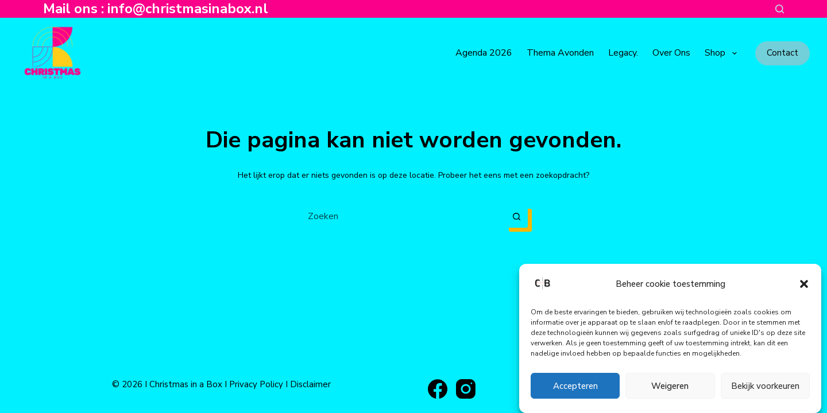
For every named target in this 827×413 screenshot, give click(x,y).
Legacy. (623, 52)
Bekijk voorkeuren (765, 386)
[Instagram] (466, 389)
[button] (804, 284)
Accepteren (575, 386)
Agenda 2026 (483, 52)
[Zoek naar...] (402, 216)
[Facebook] (437, 389)
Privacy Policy (256, 384)
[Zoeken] (779, 9)
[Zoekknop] (516, 216)
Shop (723, 53)
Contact (782, 53)
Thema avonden (560, 52)
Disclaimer (310, 384)
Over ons (671, 52)
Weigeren (670, 386)
